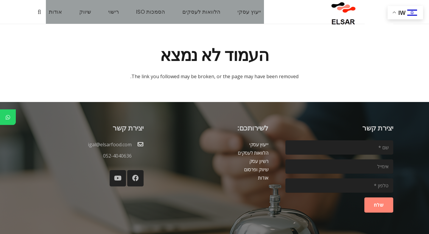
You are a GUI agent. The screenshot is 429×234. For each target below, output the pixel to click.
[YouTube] (118, 178)
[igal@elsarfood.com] (138, 144)
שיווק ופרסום (256, 169)
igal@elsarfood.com (110, 144)
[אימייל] (339, 166)
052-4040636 (117, 156)
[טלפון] (339, 185)
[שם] (339, 147)
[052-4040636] (138, 156)
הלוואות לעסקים (253, 153)
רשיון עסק (258, 161)
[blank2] (379, 15)
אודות (263, 178)
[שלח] (378, 205)
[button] (39, 12)
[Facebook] (135, 178)
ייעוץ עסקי (258, 144)
